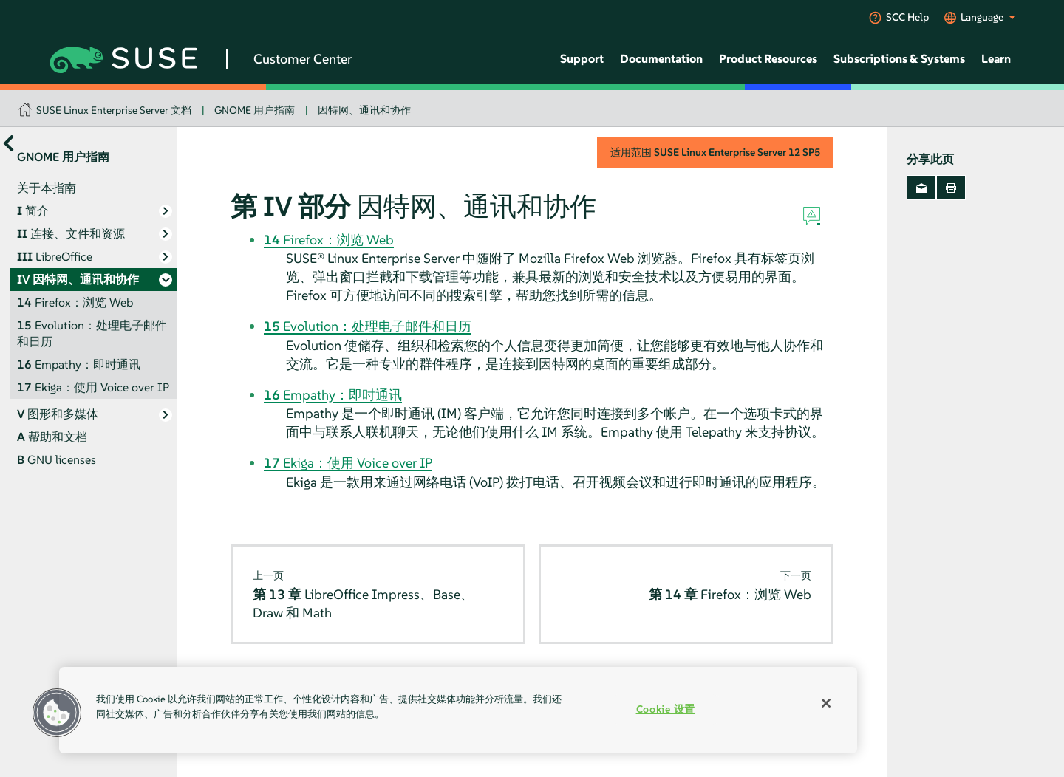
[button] (57, 712)
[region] (458, 710)
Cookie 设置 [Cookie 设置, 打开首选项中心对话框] (665, 709)
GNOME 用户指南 (254, 110)
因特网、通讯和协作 (364, 110)
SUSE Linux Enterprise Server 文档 (113, 110)
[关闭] (826, 703)
